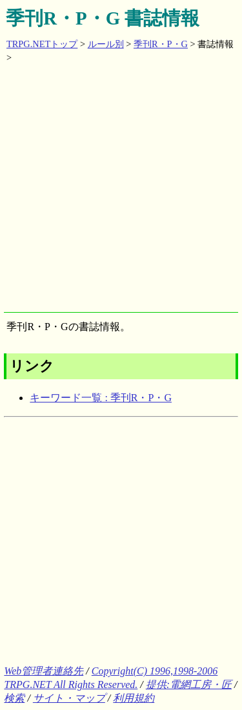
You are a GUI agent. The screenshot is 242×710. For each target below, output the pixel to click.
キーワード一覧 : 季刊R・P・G (101, 397)
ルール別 (106, 44)
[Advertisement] (121, 191)
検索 (14, 698)
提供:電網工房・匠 (189, 684)
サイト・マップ (69, 698)
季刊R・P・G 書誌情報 (102, 18)
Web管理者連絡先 (43, 670)
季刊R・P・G (161, 44)
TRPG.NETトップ (41, 44)
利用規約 (133, 698)
